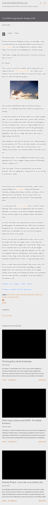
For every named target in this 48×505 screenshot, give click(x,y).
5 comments (12, 380)
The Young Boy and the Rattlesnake (17, 361)
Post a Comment (7, 315)
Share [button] (4, 303)
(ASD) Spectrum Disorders (22, 71)
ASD (8, 294)
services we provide (22, 206)
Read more (42, 380)
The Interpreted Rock (14, 3)
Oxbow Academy (7, 47)
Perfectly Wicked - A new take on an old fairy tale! (22, 482)
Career (12, 294)
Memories (31, 294)
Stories (4, 297)
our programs (20, 189)
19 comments (12, 441)
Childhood (19, 294)
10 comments (12, 501)
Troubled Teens (13, 297)
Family (25, 294)
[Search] (41, 3)
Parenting (38, 294)
